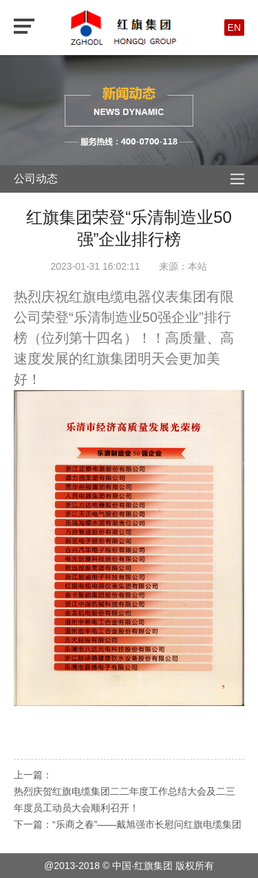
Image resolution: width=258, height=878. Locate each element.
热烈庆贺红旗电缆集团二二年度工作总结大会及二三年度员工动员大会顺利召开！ (124, 799)
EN (234, 27)
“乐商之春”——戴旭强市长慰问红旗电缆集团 (146, 824)
